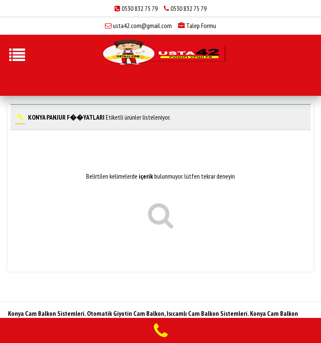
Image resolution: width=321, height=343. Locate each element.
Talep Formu (197, 25)
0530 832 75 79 (140, 8)
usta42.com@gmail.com (142, 25)
